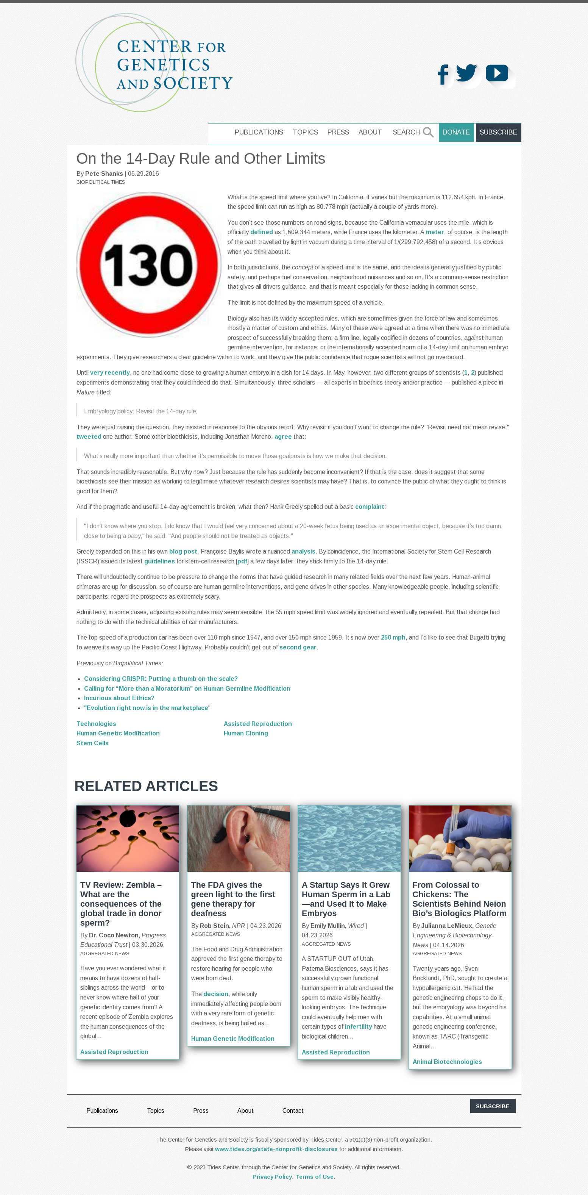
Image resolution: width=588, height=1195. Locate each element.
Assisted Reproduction (258, 724)
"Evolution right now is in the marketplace (146, 708)
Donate (457, 132)
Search (407, 132)
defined (262, 232)
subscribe (493, 1106)
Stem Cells (92, 743)
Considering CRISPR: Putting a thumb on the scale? (161, 679)
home (219, 132)
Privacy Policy (272, 1176)
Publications (260, 132)
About (371, 132)
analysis (303, 551)
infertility (358, 1026)
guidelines (160, 561)
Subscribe (499, 132)
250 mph (393, 637)
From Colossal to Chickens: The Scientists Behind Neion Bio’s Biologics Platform (460, 899)
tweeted (89, 436)
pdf (242, 561)
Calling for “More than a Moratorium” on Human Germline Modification (187, 688)
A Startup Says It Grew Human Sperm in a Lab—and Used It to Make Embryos (346, 899)
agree (284, 436)
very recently (110, 372)
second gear (298, 647)
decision (215, 994)
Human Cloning (246, 733)
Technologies (96, 724)
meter (435, 232)
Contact (293, 1110)
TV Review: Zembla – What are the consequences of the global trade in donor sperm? (121, 904)
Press (339, 132)
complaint (369, 507)
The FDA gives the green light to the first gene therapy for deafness (233, 899)
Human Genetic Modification (118, 733)
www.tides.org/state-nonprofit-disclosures (276, 1149)
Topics (306, 132)
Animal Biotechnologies (448, 1062)
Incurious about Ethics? (119, 698)
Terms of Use (314, 1176)
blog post (183, 551)
